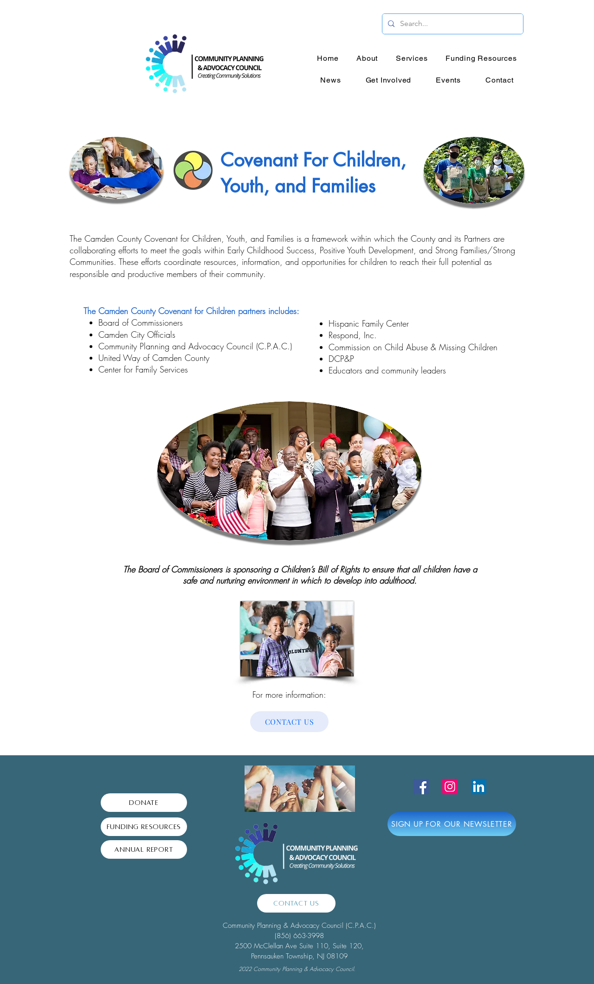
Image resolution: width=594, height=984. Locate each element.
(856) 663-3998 (299, 935)
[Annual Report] (144, 849)
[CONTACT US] (289, 721)
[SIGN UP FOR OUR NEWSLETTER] (451, 824)
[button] (367, 58)
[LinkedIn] (478, 786)
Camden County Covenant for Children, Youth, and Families (189, 238)
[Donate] (144, 802)
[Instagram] (450, 786)
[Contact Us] (296, 903)
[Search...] (452, 24)
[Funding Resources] (144, 826)
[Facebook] (421, 786)
